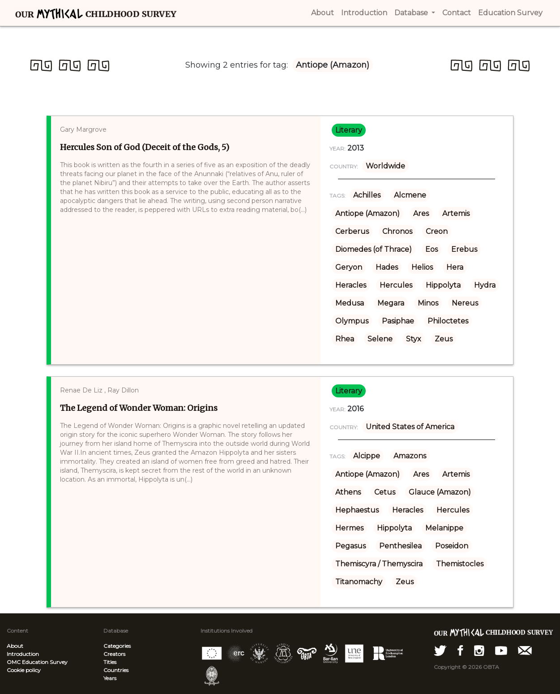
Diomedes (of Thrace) (373, 249)
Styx (413, 339)
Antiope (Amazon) (367, 213)
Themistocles (459, 564)
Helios (422, 267)
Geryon (348, 267)
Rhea (344, 339)
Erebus (464, 249)
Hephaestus (357, 510)
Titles (109, 662)
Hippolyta (443, 285)
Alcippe (366, 456)
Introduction (23, 654)
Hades (387, 267)
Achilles (366, 195)
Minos (428, 303)
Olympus (351, 321)
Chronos (397, 231)
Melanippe (444, 528)
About (15, 645)
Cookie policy (24, 670)
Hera (454, 267)
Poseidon (451, 546)
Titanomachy (358, 582)
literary (348, 130)
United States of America (410, 426)
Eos (431, 249)
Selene (380, 339)
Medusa (349, 303)
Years (109, 678)
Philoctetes (447, 321)
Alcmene (410, 195)
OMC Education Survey (37, 662)
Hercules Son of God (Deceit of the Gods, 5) (144, 147)
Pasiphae (398, 321)
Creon (437, 231)
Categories (117, 645)
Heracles (350, 285)
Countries (115, 670)
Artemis (456, 213)
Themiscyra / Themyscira (379, 564)
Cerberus (352, 231)
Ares (421, 213)
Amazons (409, 456)
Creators (114, 654)
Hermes (349, 528)
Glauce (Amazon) (440, 492)
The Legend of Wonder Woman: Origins (139, 408)
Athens (348, 492)
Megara (390, 303)
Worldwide (385, 166)
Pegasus (350, 546)
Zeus (444, 339)
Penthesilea (400, 546)
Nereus (465, 303)
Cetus (384, 492)
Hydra (485, 285)
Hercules (396, 285)
